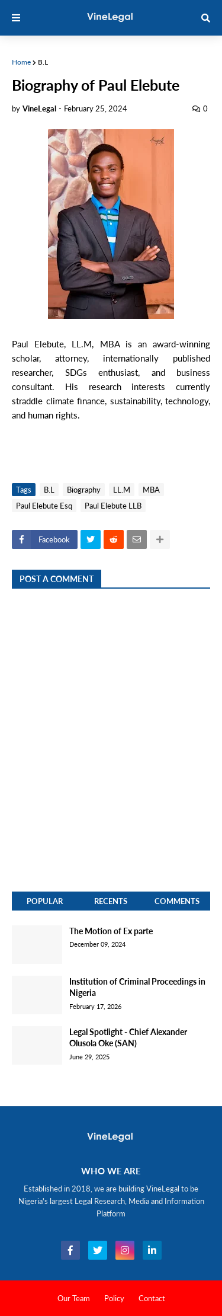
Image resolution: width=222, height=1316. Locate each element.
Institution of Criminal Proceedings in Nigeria (137, 987)
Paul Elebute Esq (44, 505)
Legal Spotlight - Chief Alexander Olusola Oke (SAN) (128, 1038)
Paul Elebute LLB (113, 505)
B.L (43, 62)
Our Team (73, 1298)
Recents (110, 901)
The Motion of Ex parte (111, 931)
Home (21, 62)
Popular (45, 901)
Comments (177, 901)
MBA (151, 489)
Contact (152, 1298)
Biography (84, 489)
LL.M (121, 489)
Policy (114, 1298)
